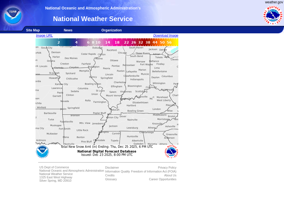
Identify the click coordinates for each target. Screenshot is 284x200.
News (68, 30)
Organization (112, 30)
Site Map (33, 30)
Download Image (165, 36)
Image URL (44, 36)
